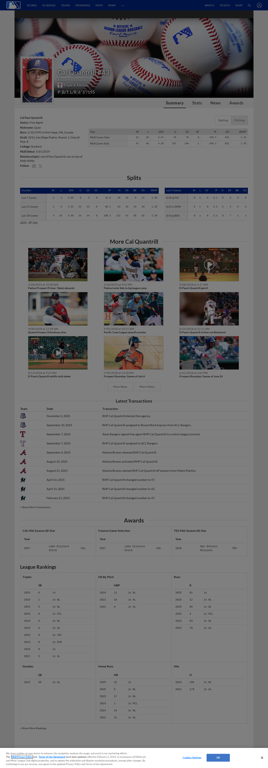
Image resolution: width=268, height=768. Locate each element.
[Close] (262, 758)
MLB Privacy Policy (22, 756)
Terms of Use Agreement (52, 756)
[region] (134, 758)
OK (218, 757)
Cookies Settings (192, 757)
